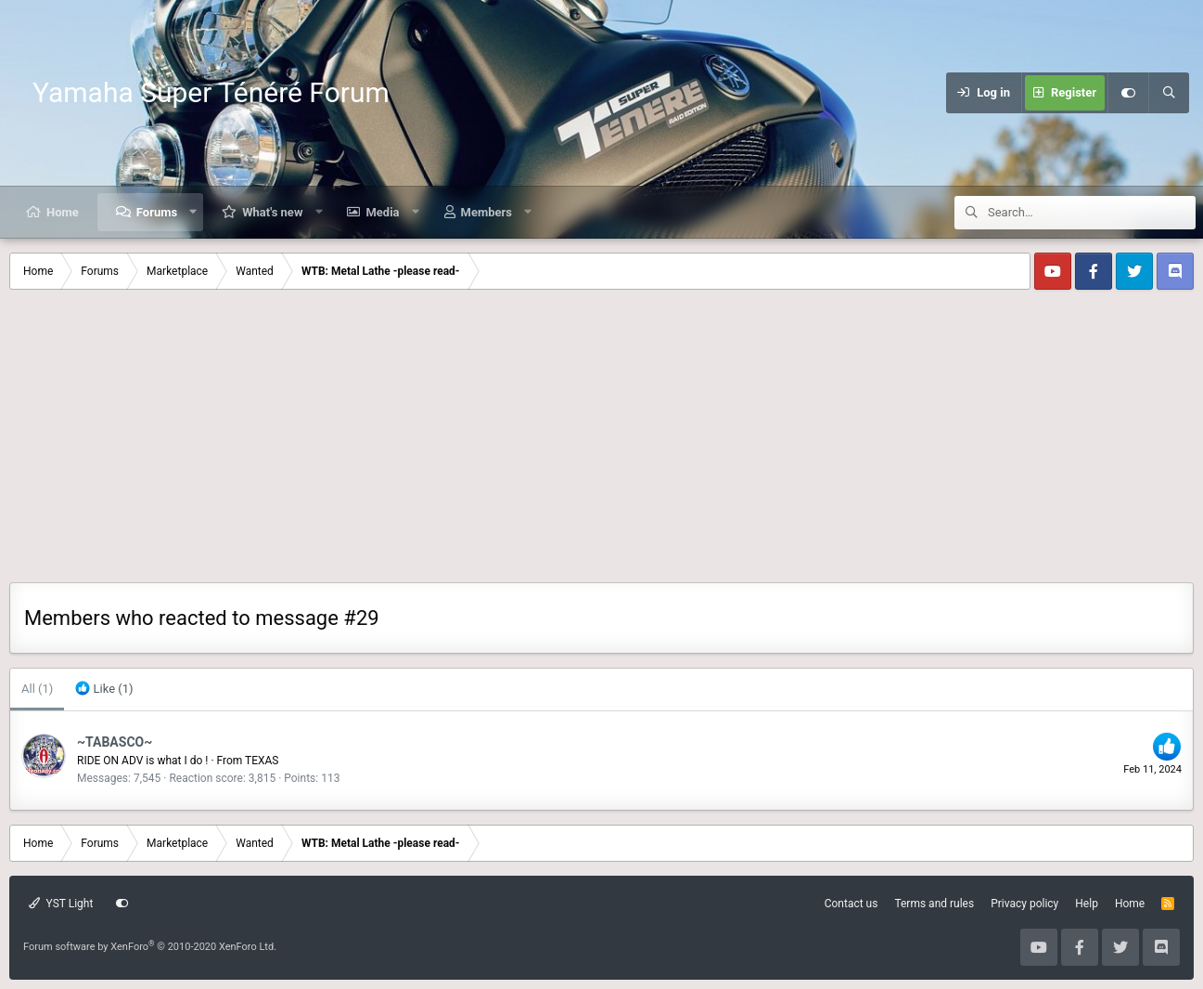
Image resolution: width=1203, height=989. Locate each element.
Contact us (851, 903)
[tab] (104, 689)
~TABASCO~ (114, 742)
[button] (193, 212)
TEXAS (261, 760)
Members (486, 212)
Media (382, 212)
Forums (156, 212)
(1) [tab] (37, 689)
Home (62, 212)
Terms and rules (934, 903)
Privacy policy (1024, 903)
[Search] (1168, 92)
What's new (272, 212)
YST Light (61, 903)
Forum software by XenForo (149, 947)
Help (1086, 903)
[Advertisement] (601, 443)
